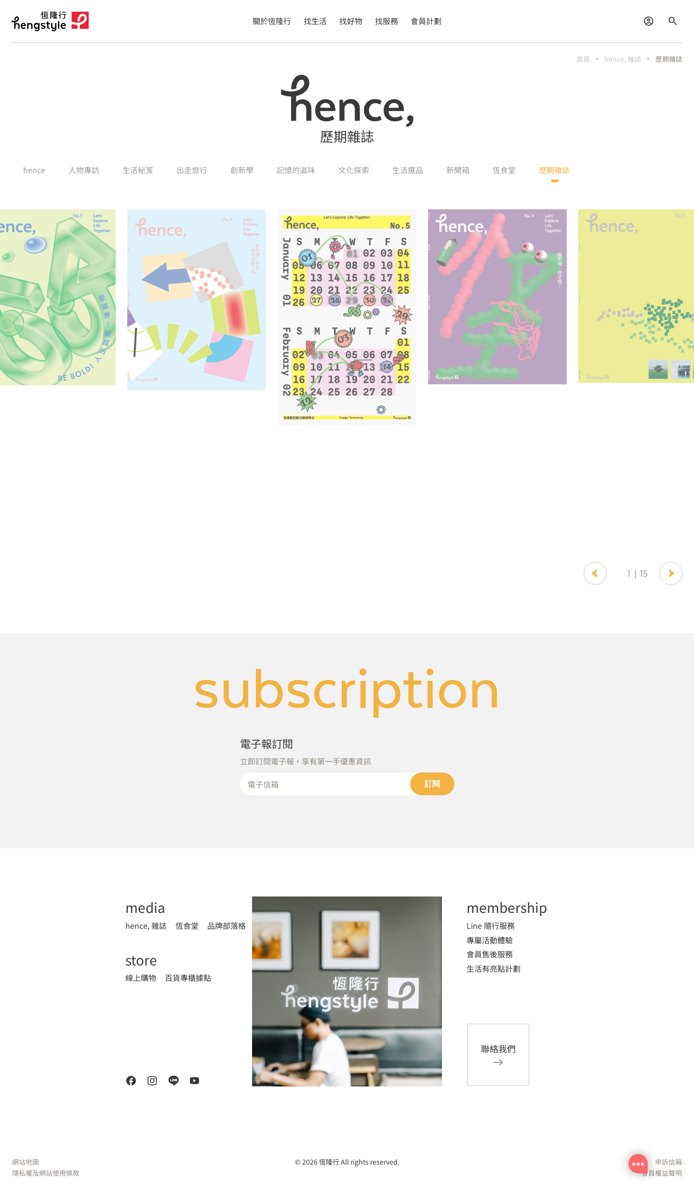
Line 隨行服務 (491, 925)
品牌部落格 (226, 925)
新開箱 (457, 170)
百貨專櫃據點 (188, 977)
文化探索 (353, 170)
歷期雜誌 (668, 59)
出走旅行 (191, 170)
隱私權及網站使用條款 (46, 1173)
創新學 (242, 170)
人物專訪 (83, 170)
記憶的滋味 (296, 170)
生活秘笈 (137, 170)
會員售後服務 (490, 954)
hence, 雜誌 (622, 59)
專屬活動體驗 (490, 940)
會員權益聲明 (661, 1173)
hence (34, 170)
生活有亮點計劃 (493, 968)
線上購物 (140, 977)
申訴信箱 (668, 1162)
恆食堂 (504, 170)
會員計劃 (426, 21)
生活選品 (407, 170)
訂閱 (432, 784)
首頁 (583, 59)
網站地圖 (25, 1162)
